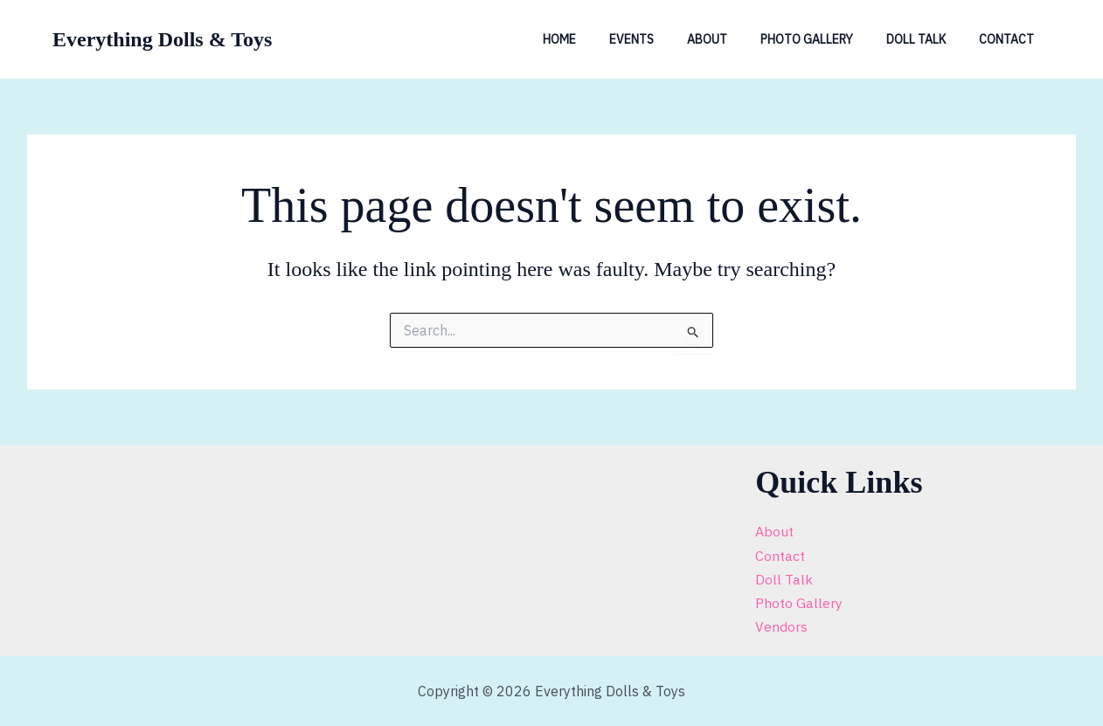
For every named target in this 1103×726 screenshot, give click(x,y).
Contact (1010, 39)
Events (671, 39)
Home (607, 39)
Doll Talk (929, 39)
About (738, 39)
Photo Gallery (828, 39)
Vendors (781, 626)
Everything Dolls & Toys (162, 39)
